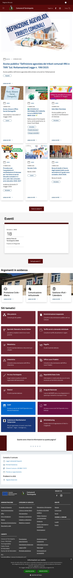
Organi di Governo (6, 507)
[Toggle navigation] (3, 8)
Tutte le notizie (36, 209)
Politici (3, 520)
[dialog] (36, 567)
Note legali (40, 548)
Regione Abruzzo (7, 2)
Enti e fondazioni (6, 517)
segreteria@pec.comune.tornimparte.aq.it (13, 557)
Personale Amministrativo (8, 523)
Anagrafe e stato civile (25, 507)
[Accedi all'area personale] (65, 2)
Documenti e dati (6, 526)
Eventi (57, 525)
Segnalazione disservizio (26, 545)
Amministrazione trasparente (42, 540)
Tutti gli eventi (35, 261)
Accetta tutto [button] (30, 571)
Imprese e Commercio (25, 517)
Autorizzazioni (41, 530)
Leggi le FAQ (22, 548)
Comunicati (58, 510)
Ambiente (40, 521)
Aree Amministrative (7, 510)
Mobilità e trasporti (24, 523)
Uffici (2, 514)
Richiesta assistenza (25, 551)
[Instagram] (59, 8)
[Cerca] (69, 8)
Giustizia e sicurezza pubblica (43, 511)
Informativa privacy (42, 545)
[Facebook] (55, 8)
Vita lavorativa (23, 514)
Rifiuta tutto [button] (43, 571)
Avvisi (8, 59)
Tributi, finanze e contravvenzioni (42, 517)
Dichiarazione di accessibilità (41, 552)
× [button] (71, 559)
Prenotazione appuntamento (23, 540)
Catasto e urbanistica (25, 520)
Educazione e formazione (44, 507)
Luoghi (57, 522)
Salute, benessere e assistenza (42, 525)
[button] (36, 575)
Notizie (57, 507)
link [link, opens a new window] (53, 567)
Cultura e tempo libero (25, 510)
